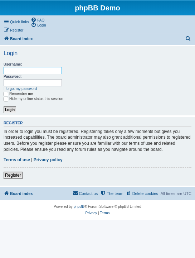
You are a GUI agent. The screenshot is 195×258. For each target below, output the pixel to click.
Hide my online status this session (33, 99)
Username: (13, 64)
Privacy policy (48, 159)
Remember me (18, 94)
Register (13, 175)
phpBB (79, 207)
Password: (13, 76)
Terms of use (17, 159)
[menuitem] (37, 19)
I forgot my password (20, 89)
